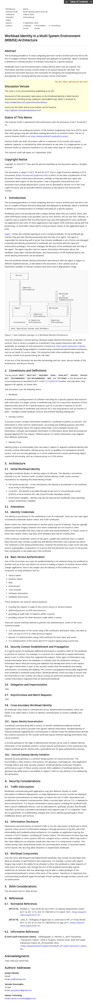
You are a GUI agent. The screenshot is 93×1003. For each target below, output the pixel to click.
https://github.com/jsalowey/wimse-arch (23, 110)
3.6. (7, 684)
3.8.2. (7, 754)
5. (6, 886)
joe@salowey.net (18, 979)
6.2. (7, 931)
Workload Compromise (24, 853)
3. (6, 463)
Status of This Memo (18, 117)
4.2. (7, 821)
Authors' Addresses (18, 968)
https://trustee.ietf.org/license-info (31, 175)
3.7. (7, 695)
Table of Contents (79, 1)
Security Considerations (24, 781)
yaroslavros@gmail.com (21, 990)
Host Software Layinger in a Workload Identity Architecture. (40, 335)
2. (6, 370)
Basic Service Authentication (27, 557)
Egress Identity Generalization (27, 721)
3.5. (7, 646)
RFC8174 (56, 381)
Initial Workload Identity (25, 469)
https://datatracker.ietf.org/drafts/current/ (49, 136)
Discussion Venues (17, 86)
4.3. (7, 853)
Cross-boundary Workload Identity (31, 705)
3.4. (7, 557)
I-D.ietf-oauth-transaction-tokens (69, 346)
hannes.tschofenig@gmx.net (23, 998)
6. (6, 898)
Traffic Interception (22, 786)
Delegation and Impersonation (28, 684)
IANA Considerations (23, 886)
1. (6, 198)
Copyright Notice (16, 159)
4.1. (7, 786)
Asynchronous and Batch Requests (31, 695)
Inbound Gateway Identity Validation (30, 754)
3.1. (7, 469)
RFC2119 (46, 381)
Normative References (23, 903)
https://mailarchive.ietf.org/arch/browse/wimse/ (26, 102)
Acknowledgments (17, 956)
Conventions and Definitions (27, 370)
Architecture (17, 463)
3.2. (7, 506)
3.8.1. (7, 721)
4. (6, 781)
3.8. (7, 705)
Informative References (24, 931)
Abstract (10, 51)
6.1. (7, 903)
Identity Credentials (22, 512)
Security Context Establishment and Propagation (39, 646)
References (16, 898)
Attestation (17, 506)
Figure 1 (8, 234)
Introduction (17, 198)
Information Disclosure (24, 821)
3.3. (7, 512)
